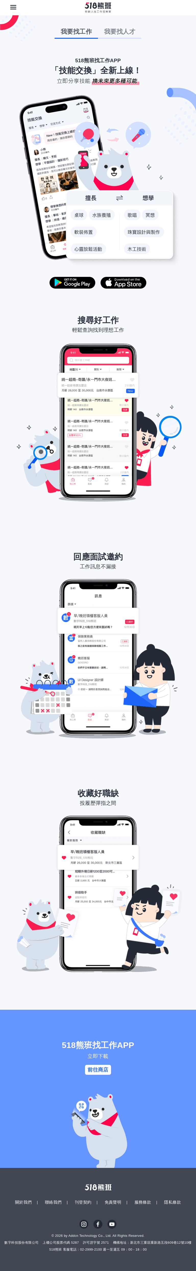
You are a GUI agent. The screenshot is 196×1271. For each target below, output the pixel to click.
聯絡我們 (53, 1202)
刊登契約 (83, 1202)
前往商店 (98, 1069)
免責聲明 (113, 1202)
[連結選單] (13, 7)
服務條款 (142, 1202)
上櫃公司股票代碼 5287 (61, 1242)
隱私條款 (172, 1202)
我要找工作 (76, 31)
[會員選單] (183, 7)
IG (84, 1224)
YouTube (112, 1224)
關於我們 (23, 1202)
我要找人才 (119, 31)
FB (98, 1224)
